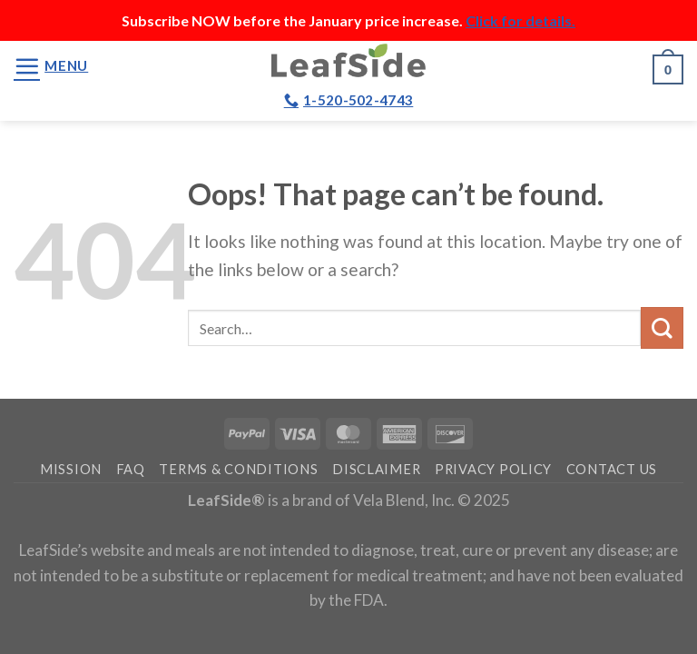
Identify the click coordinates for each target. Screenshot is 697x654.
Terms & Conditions (238, 469)
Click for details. (520, 20)
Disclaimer (376, 469)
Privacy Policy (493, 469)
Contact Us (611, 469)
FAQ (130, 469)
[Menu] (51, 66)
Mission (71, 469)
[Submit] (662, 328)
